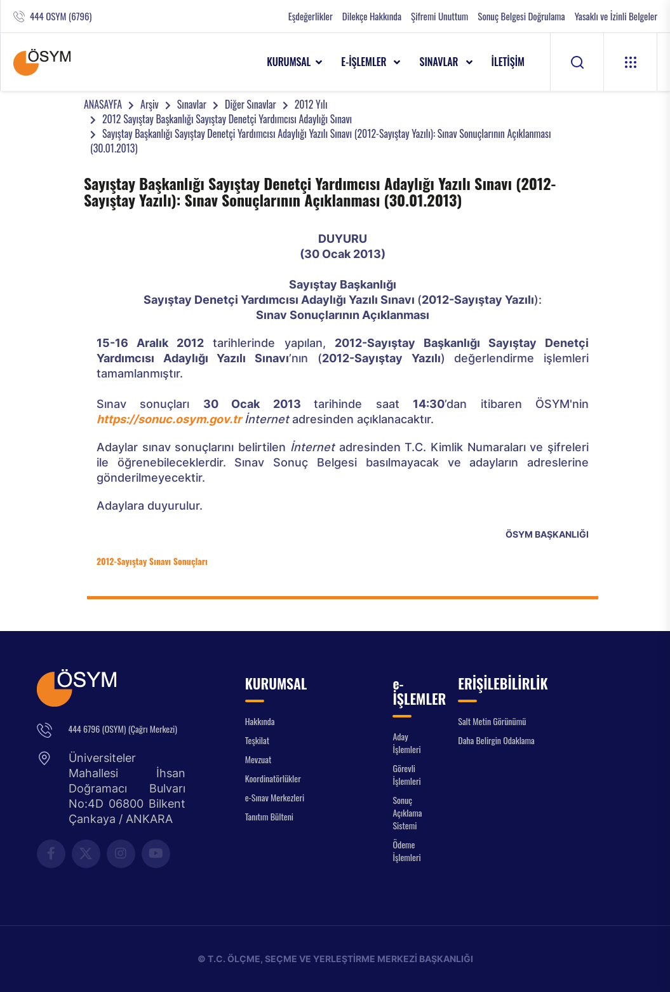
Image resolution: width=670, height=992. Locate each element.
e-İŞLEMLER (365, 61)
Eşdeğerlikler (310, 16)
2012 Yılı (311, 104)
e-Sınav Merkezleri (274, 797)
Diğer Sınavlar (250, 104)
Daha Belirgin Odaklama (496, 740)
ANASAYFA (103, 104)
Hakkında (260, 721)
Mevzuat (258, 759)
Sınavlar (191, 104)
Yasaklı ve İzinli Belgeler (616, 16)
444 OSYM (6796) (60, 16)
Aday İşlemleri (406, 743)
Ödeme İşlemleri (406, 851)
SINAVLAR (439, 61)
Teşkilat (257, 740)
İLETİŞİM (508, 61)
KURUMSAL (289, 61)
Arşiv (149, 104)
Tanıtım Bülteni (269, 816)
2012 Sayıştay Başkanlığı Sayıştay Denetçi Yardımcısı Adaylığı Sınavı (227, 118)
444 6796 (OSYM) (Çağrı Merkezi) (123, 728)
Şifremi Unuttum (439, 16)
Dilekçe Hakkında (371, 16)
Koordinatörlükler (273, 778)
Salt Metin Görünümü (492, 721)
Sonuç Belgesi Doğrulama (521, 16)
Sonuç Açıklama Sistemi (407, 812)
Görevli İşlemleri (406, 774)
